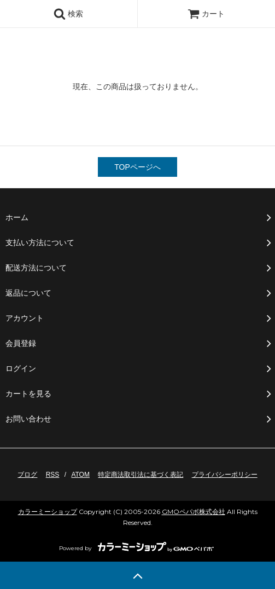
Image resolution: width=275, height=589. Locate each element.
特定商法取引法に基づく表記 (140, 474)
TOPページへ (137, 167)
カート (206, 13)
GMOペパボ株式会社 (193, 511)
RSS (53, 474)
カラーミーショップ (47, 511)
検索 (68, 14)
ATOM (80, 474)
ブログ (27, 474)
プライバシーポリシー (225, 474)
